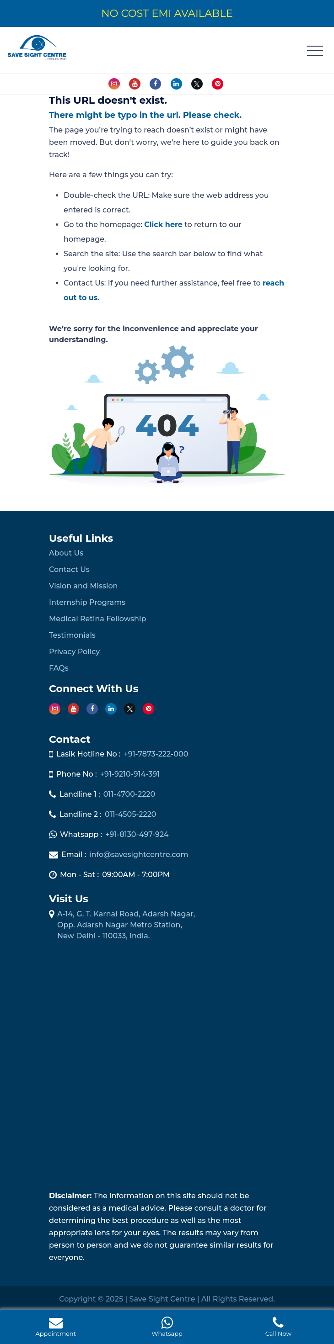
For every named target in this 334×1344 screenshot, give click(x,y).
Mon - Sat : (79, 874)
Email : (73, 854)
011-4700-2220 (129, 794)
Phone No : (76, 774)
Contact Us (69, 569)
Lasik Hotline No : (88, 754)
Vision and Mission (83, 586)
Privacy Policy (74, 651)
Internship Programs (87, 602)
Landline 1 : (79, 794)
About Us (66, 553)
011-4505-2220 (130, 814)
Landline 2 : (80, 814)
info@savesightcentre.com (138, 854)
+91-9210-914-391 (130, 774)
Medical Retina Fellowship (97, 618)
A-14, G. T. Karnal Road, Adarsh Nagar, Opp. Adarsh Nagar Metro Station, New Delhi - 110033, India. (126, 925)
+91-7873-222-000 (156, 754)
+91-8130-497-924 (136, 834)
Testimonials (72, 635)
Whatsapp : (81, 834)
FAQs (59, 668)
